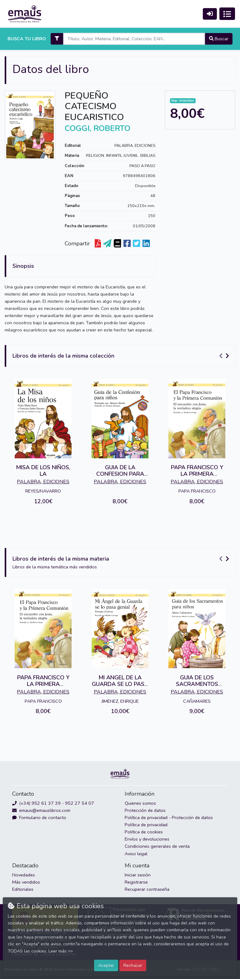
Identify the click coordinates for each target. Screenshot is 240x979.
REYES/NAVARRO (43, 491)
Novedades (23, 875)
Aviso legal (136, 854)
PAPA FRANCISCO (197, 491)
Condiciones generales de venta (157, 846)
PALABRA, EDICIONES (134, 145)
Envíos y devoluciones (147, 839)
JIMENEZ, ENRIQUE (120, 701)
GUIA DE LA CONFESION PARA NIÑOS (120, 474)
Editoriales (22, 889)
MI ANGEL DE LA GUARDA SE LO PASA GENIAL (120, 684)
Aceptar (106, 965)
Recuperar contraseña (147, 889)
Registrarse (136, 882)
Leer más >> (60, 951)
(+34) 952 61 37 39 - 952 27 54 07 (53, 803)
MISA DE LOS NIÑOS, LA (43, 471)
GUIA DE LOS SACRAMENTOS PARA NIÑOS (197, 684)
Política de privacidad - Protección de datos (169, 817)
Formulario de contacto (39, 817)
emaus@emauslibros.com (41, 810)
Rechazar (132, 965)
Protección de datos (145, 810)
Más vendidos (26, 882)
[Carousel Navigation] (225, 356)
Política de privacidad (146, 825)
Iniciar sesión (138, 875)
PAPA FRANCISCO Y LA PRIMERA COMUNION (197, 474)
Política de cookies (144, 832)
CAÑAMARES (197, 701)
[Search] (133, 39)
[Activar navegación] (227, 13)
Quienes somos (140, 803)
